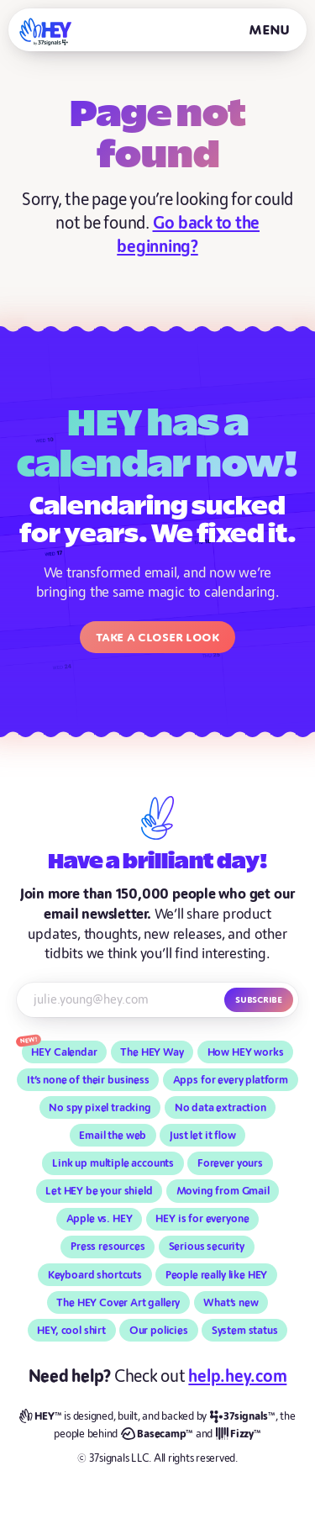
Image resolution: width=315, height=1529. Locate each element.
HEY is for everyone (202, 1219)
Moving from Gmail (223, 1191)
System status (245, 1330)
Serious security (206, 1246)
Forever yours (230, 1163)
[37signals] (243, 1417)
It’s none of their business (88, 1080)
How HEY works (245, 1052)
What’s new (230, 1303)
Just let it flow (203, 1135)
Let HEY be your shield (98, 1191)
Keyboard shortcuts (95, 1275)
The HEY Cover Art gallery (118, 1303)
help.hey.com (237, 1376)
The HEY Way (151, 1052)
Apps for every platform (230, 1080)
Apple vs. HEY (99, 1219)
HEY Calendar (64, 1052)
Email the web (112, 1135)
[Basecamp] (157, 1434)
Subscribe (258, 999)
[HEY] (45, 31)
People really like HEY (216, 1275)
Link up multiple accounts (113, 1163)
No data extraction (220, 1108)
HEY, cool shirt (71, 1330)
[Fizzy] (238, 1434)
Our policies (158, 1330)
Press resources (108, 1246)
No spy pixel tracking (100, 1108)
